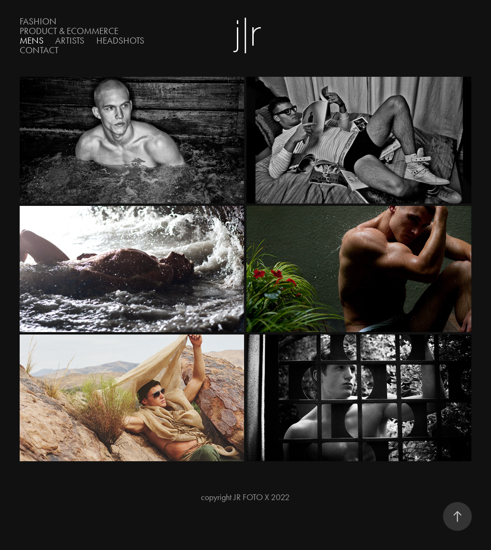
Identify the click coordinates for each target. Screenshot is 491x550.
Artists (69, 40)
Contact (39, 50)
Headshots (120, 40)
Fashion (38, 21)
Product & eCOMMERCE (69, 30)
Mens (32, 40)
